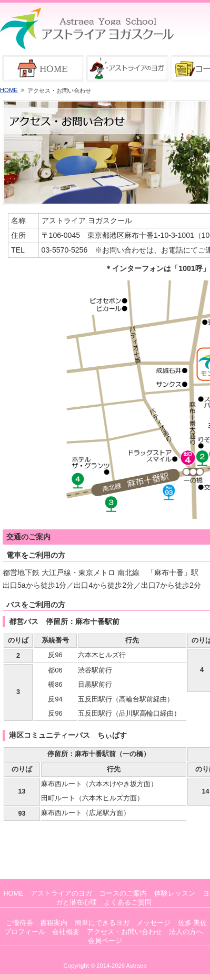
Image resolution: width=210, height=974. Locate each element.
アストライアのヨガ (61, 893)
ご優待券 (19, 923)
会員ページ (105, 941)
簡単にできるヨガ (102, 923)
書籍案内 (53, 923)
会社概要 (65, 932)
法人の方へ (186, 932)
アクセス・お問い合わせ (124, 932)
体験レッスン (174, 893)
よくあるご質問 (128, 902)
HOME (9, 90)
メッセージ (153, 923)
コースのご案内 (123, 893)
